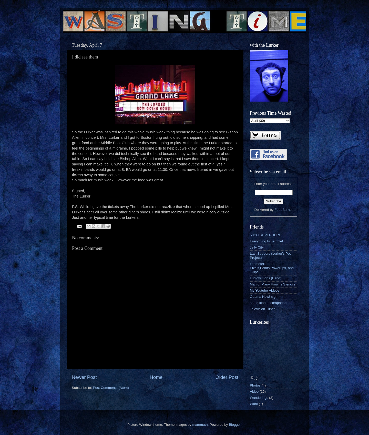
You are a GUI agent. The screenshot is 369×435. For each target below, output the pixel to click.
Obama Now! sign (263, 297)
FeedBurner (283, 210)
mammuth (200, 425)
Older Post (227, 377)
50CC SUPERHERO (266, 235)
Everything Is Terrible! (266, 241)
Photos (255, 385)
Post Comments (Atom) (111, 388)
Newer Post (84, 377)
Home (156, 377)
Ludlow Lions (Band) (265, 278)
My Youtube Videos (264, 290)
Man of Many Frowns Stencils (272, 284)
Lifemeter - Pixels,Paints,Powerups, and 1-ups (272, 268)
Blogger (235, 425)
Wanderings (259, 398)
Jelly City (257, 247)
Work (254, 404)
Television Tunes (262, 309)
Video (254, 391)
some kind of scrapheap (268, 303)
